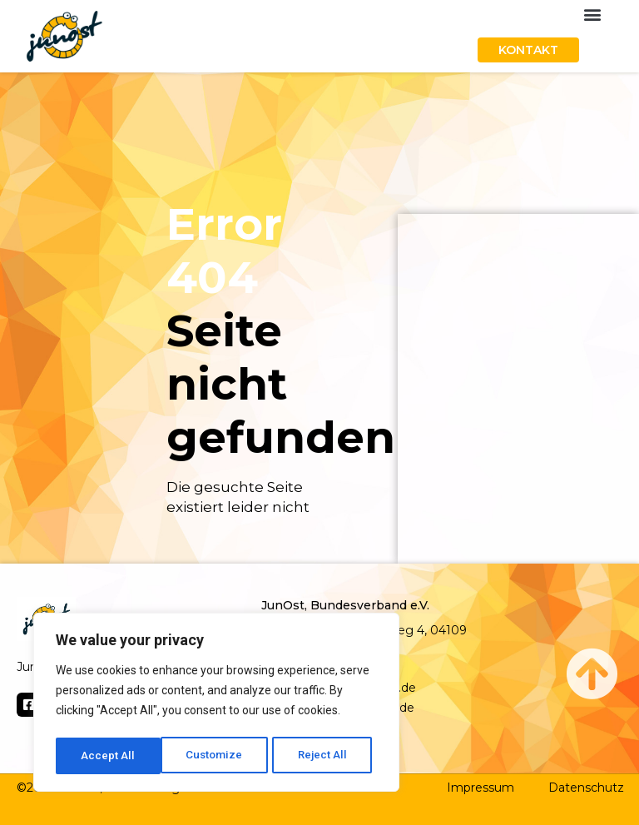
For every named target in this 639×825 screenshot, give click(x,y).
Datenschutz (586, 787)
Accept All (326, 756)
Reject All (219, 756)
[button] (592, 13)
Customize (109, 756)
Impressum (480, 787)
